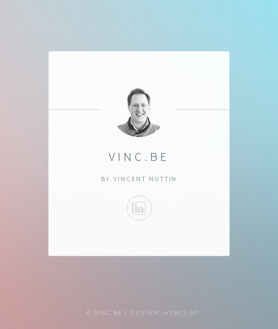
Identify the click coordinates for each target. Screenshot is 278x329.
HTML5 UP (181, 313)
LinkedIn (138, 208)
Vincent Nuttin (145, 179)
